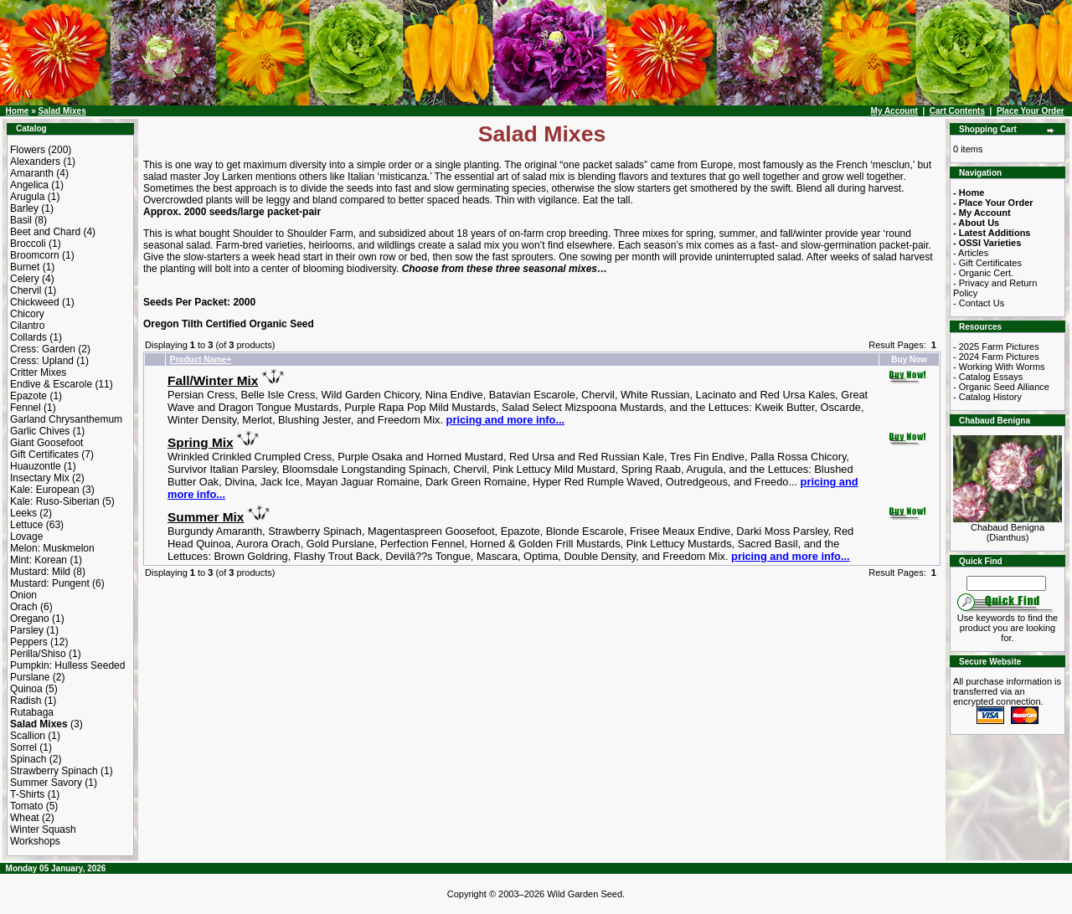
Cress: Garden (42, 349)
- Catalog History (987, 397)
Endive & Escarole (51, 384)
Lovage (26, 536)
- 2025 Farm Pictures (996, 346)
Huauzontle (35, 466)
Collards (28, 337)
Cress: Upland (42, 361)
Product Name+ (201, 359)
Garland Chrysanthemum (66, 419)
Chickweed (34, 302)
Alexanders (35, 161)
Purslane (29, 677)
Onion (23, 595)
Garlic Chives (40, 431)
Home (17, 111)
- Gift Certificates (987, 263)
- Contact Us (978, 303)
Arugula (27, 197)
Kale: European (45, 490)
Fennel (25, 407)
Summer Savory (46, 782)
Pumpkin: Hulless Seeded (67, 665)
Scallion (27, 736)
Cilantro (27, 325)
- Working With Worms (999, 367)
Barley (24, 208)
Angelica (29, 185)
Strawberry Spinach (54, 771)
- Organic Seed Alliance (1001, 387)
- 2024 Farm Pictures (996, 357)
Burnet (24, 267)
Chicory (27, 314)
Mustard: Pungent (50, 583)
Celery (24, 279)
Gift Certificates (44, 454)
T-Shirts (27, 794)
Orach (24, 607)
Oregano (29, 618)
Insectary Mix (40, 478)
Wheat (24, 818)
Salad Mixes (61, 111)
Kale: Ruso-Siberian (55, 501)
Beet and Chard (45, 232)
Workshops (35, 841)
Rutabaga (32, 712)
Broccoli (28, 243)
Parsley (27, 630)
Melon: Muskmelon (52, 548)
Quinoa (26, 689)
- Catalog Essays (988, 377)
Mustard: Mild (40, 572)
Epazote (28, 396)
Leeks (23, 513)
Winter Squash (43, 829)
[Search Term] (1006, 583)
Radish (25, 700)
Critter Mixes (38, 372)
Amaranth (32, 173)
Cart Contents (957, 111)
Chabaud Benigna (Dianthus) (1007, 528)
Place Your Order (1030, 111)
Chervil (25, 290)
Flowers (27, 150)
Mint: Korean (38, 560)
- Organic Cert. (983, 273)
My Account (894, 111)
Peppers (29, 642)
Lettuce (26, 525)
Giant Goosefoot (46, 443)
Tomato (26, 806)
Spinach (28, 759)
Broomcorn (34, 255)
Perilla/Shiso (38, 654)
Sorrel (23, 747)
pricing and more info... (505, 419)
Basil (21, 220)
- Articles (970, 253)
